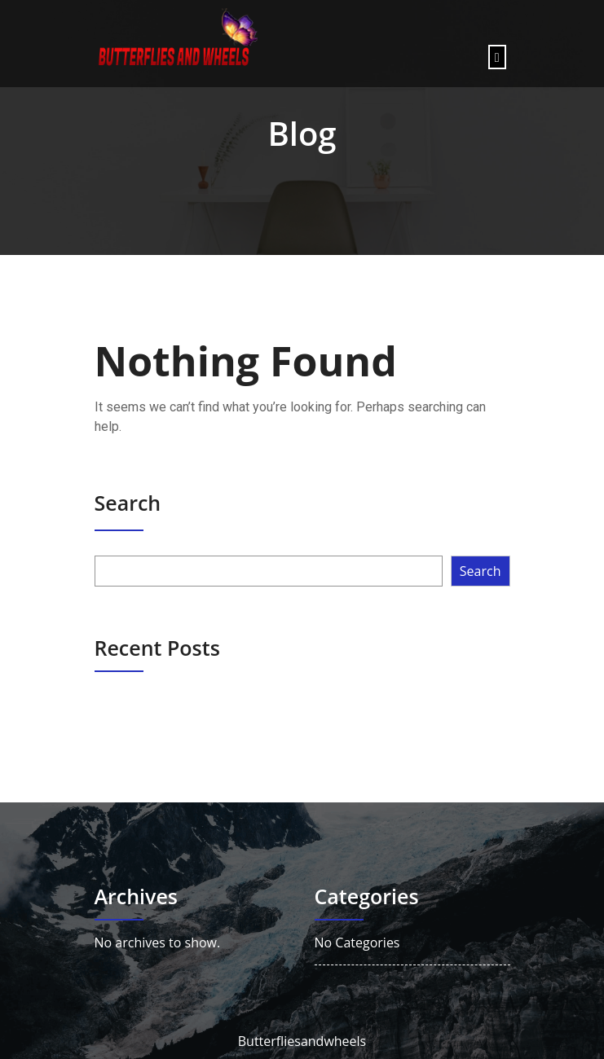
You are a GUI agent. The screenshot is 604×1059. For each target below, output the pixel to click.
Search (128, 502)
